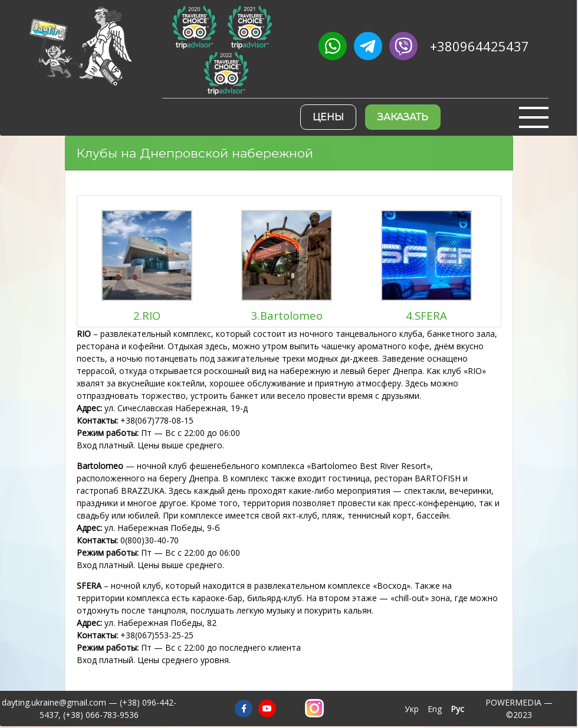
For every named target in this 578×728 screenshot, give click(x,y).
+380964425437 (479, 46)
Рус (457, 708)
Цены (328, 117)
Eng (435, 708)
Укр (412, 708)
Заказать (402, 117)
